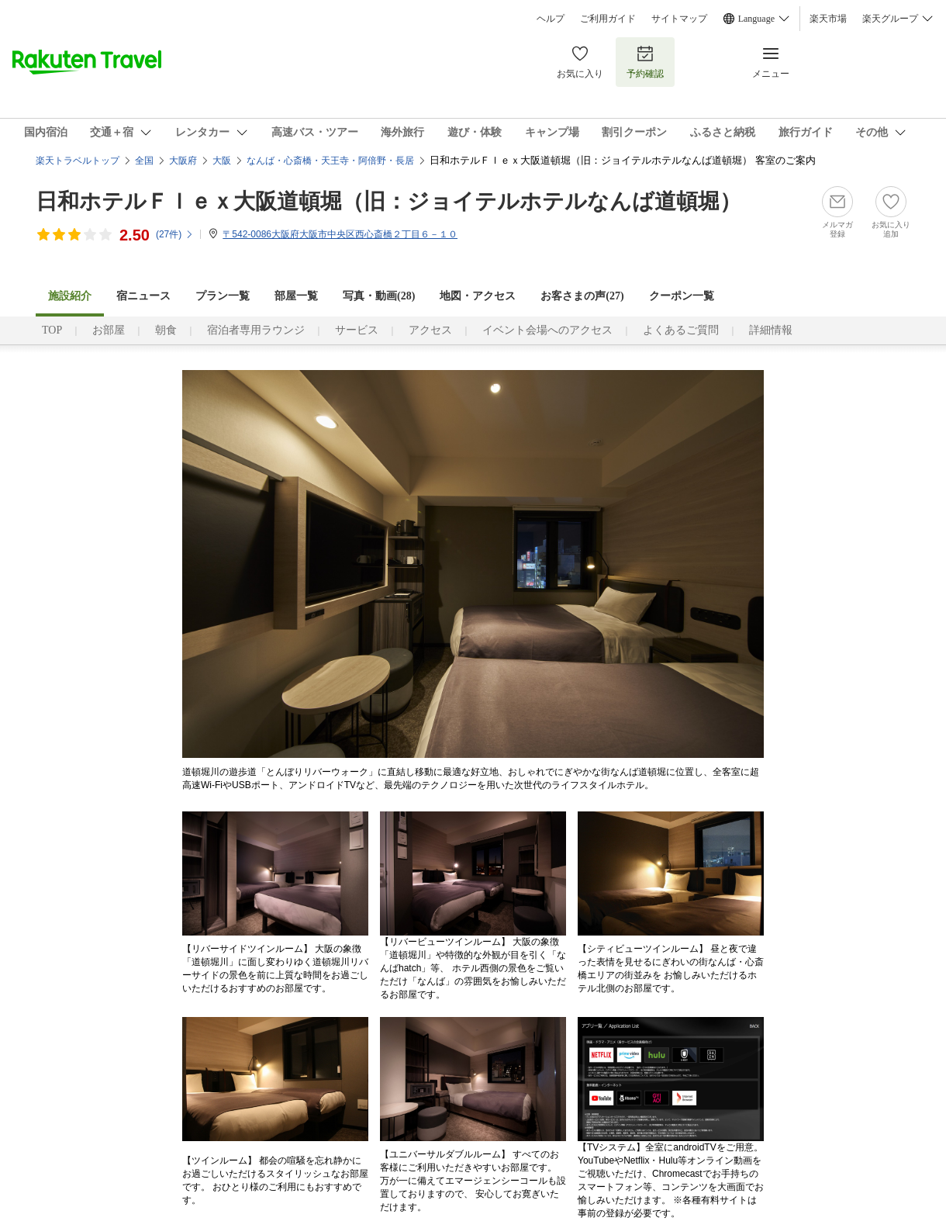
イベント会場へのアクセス (547, 330)
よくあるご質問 (681, 330)
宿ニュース (143, 296)
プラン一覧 (222, 296)
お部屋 (108, 330)
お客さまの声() (581, 296)
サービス (356, 330)
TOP (52, 330)
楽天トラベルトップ (77, 160)
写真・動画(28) (379, 296)
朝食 (166, 330)
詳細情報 (770, 330)
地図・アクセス (478, 296)
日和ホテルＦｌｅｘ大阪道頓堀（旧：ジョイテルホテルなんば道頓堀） (388, 201)
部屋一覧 (296, 296)
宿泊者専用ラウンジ (256, 330)
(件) (175, 234)
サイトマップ (679, 18)
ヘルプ (550, 18)
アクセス (430, 330)
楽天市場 (828, 18)
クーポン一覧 (681, 296)
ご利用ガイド (608, 18)
